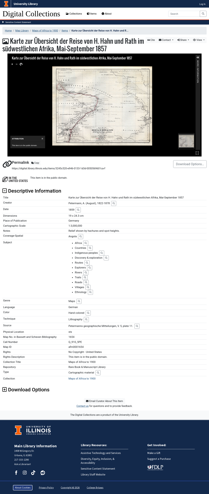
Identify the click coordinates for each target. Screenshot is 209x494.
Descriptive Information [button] (31, 191)
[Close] (42, 138)
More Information (198, 61)
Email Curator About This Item (104, 401)
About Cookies (23, 487)
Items (91, 13)
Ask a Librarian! (22, 464)
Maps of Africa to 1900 (45, 30)
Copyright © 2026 (70, 487)
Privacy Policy (46, 487)
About (107, 13)
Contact (165, 39)
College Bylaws (95, 487)
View (198, 39)
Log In (203, 4)
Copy (35, 163)
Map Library (22, 30)
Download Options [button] (25, 390)
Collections (74, 13)
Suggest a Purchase (159, 459)
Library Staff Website (93, 475)
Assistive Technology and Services (101, 453)
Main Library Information (35, 446)
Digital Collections (31, 14)
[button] (198, 57)
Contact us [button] (82, 406)
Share (182, 39)
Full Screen (197, 152)
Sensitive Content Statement (18, 22)
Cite (151, 39)
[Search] (184, 14)
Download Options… (190, 164)
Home (8, 30)
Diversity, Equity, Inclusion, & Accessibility (97, 461)
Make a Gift (153, 453)
